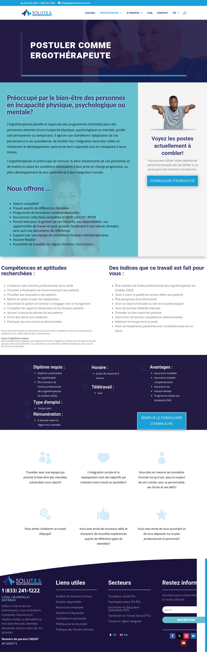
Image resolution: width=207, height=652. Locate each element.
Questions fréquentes (70, 613)
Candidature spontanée (71, 618)
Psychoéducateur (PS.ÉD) (124, 602)
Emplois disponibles (68, 602)
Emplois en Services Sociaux (74, 596)
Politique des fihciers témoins (75, 629)
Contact (162, 13)
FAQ (149, 13)
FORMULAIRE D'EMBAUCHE (172, 180)
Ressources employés (70, 607)
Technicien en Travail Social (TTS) (129, 616)
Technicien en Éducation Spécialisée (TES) (124, 608)
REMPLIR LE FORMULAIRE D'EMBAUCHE (161, 420)
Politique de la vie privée (71, 624)
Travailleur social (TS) (121, 596)
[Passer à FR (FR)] (112, 634)
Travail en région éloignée (124, 621)
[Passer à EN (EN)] (124, 634)
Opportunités (109, 13)
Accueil (90, 13)
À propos (133, 13)
